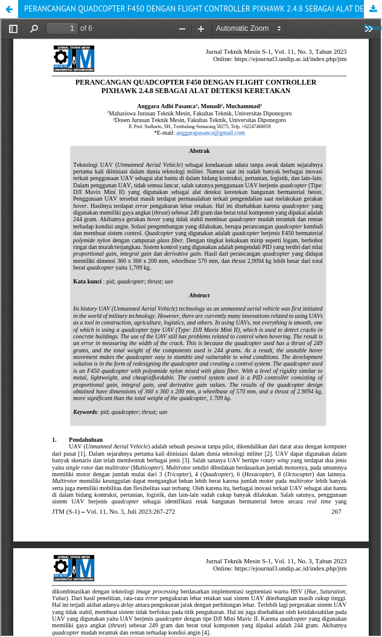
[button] (9, 9)
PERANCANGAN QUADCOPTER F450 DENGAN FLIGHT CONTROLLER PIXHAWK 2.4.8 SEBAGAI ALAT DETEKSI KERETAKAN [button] (203, 9)
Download (373, 9)
